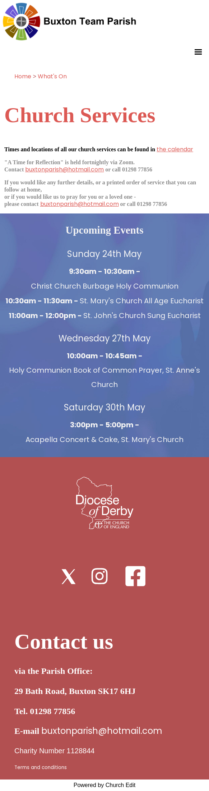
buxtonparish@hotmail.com (64, 169)
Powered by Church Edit (105, 785)
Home (22, 76)
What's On (52, 76)
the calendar (175, 149)
